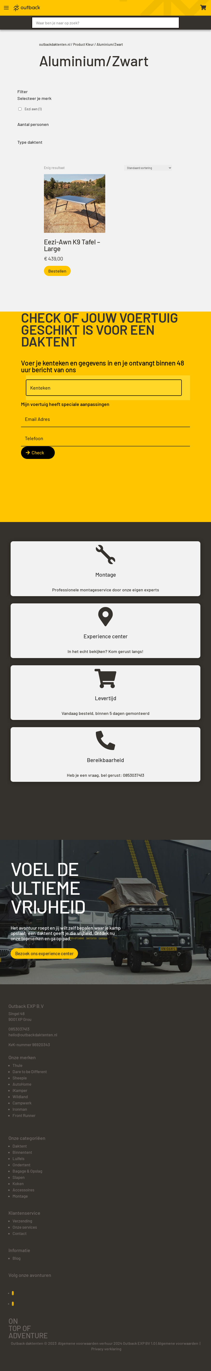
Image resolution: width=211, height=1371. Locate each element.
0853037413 (133, 775)
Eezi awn (33, 109)
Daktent (20, 1145)
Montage (20, 1196)
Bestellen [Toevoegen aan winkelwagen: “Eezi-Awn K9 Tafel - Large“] (57, 271)
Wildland (20, 1096)
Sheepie (20, 1077)
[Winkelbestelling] (148, 168)
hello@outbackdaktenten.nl (32, 1034)
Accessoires (23, 1189)
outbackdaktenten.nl (54, 44)
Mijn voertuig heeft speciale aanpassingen (65, 404)
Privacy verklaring (106, 1348)
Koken (18, 1183)
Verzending (22, 1220)
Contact (20, 1233)
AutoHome (22, 1084)
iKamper (20, 1090)
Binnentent (22, 1152)
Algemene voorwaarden (178, 1343)
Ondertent (21, 1164)
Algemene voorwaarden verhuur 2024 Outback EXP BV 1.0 (106, 1343)
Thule (17, 1065)
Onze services (25, 1227)
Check (38, 452)
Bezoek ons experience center (44, 953)
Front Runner (24, 1115)
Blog (17, 1258)
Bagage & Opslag (27, 1171)
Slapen (19, 1177)
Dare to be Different (30, 1071)
